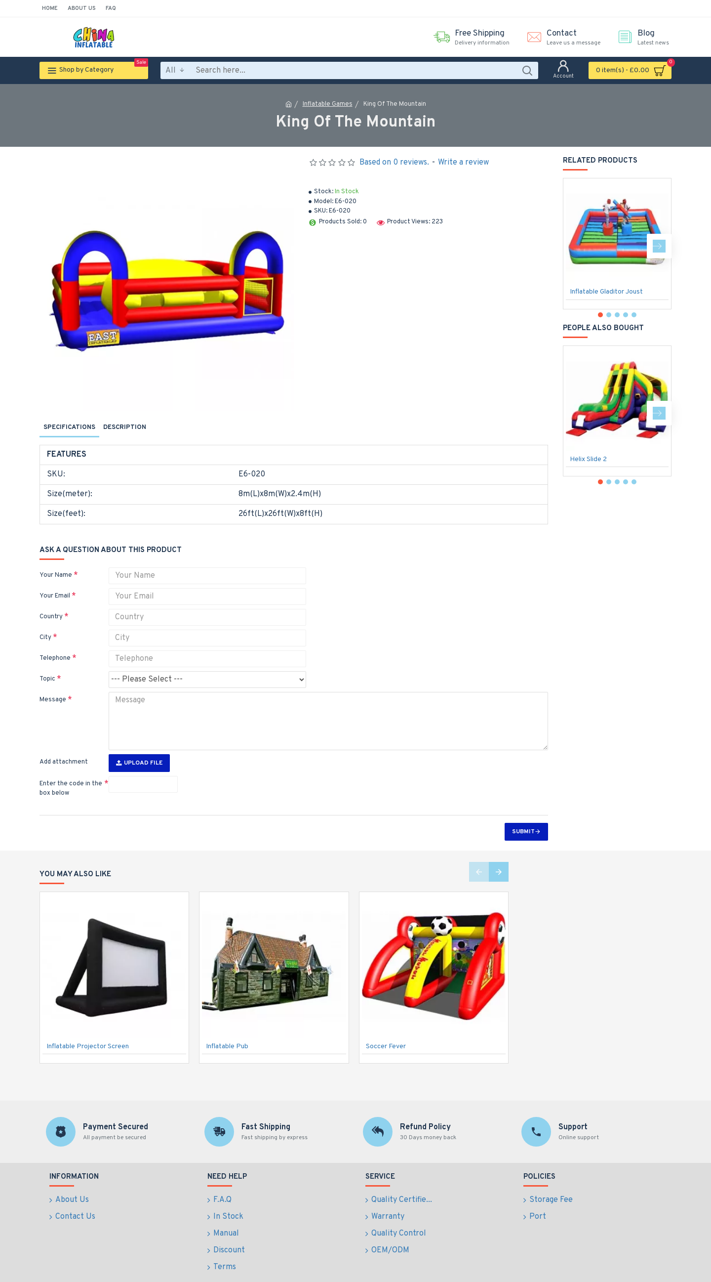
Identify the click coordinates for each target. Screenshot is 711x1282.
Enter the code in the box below (71, 770)
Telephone (55, 646)
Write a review (463, 163)
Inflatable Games (328, 104)
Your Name (56, 563)
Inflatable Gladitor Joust (606, 292)
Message (53, 688)
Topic (47, 667)
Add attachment (64, 744)
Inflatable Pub (227, 1028)
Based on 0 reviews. (394, 163)
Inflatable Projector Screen (87, 1028)
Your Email (55, 584)
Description (124, 427)
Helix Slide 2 (588, 459)
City (45, 626)
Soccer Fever (386, 1028)
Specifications (69, 427)
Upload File (139, 745)
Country (51, 605)
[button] (659, 246)
